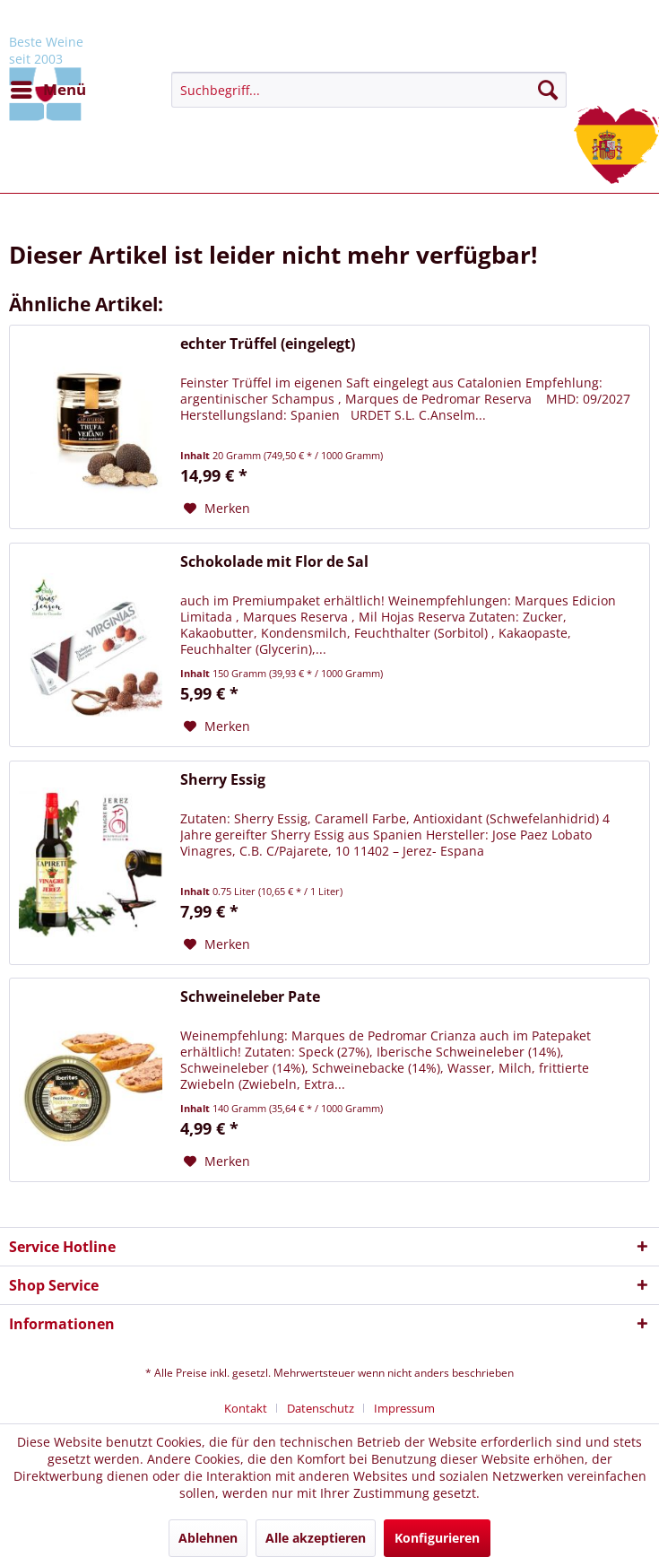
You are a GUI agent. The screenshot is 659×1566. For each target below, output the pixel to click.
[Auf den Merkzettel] (217, 508)
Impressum (404, 1408)
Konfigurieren (437, 1537)
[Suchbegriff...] (369, 90)
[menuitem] (47, 90)
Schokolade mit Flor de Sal (274, 561)
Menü (48, 87)
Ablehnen (208, 1537)
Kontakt (245, 1408)
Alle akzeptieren (315, 1537)
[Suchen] (548, 90)
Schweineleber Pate (250, 996)
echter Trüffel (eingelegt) (267, 344)
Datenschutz (320, 1408)
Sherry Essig (222, 779)
